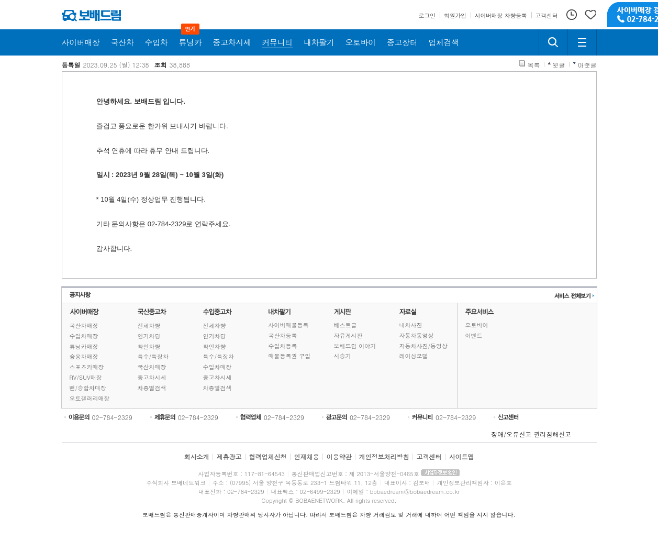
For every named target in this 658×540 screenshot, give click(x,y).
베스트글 (345, 325)
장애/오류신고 (511, 433)
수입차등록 (283, 346)
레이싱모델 (413, 356)
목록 (534, 64)
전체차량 (149, 325)
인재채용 (306, 456)
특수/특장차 (153, 356)
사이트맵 (461, 456)
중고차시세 (152, 377)
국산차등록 (283, 335)
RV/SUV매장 (86, 377)
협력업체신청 (267, 456)
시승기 (342, 356)
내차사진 (410, 325)
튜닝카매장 (84, 346)
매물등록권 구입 (290, 356)
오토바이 (476, 325)
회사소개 (196, 456)
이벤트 (474, 335)
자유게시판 (348, 335)
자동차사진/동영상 (423, 346)
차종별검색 (152, 388)
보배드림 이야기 (355, 346)
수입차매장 (84, 336)
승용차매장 (84, 356)
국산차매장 (84, 325)
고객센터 (429, 456)
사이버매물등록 (289, 325)
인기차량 (149, 336)
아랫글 (587, 64)
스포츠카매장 (87, 367)
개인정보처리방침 (384, 456)
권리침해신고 (552, 433)
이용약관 (339, 456)
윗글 (559, 64)
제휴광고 (228, 456)
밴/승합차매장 (88, 388)
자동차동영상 (416, 335)
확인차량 (149, 346)
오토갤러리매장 (90, 398)
